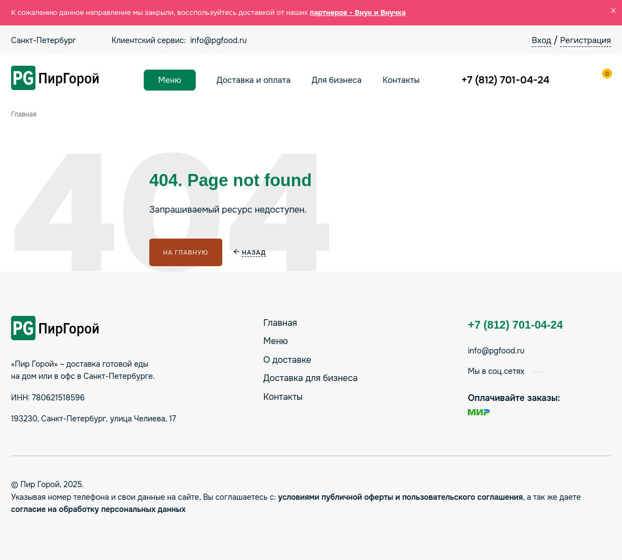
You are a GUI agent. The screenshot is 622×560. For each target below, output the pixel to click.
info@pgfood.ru (218, 40)
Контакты (401, 80)
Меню (169, 80)
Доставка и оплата (254, 80)
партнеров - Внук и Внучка (358, 12)
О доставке (287, 360)
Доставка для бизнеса (310, 378)
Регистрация (585, 40)
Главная (280, 323)
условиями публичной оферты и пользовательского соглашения (400, 497)
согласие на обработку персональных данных (98, 509)
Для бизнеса (337, 80)
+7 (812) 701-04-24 (506, 80)
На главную (185, 252)
